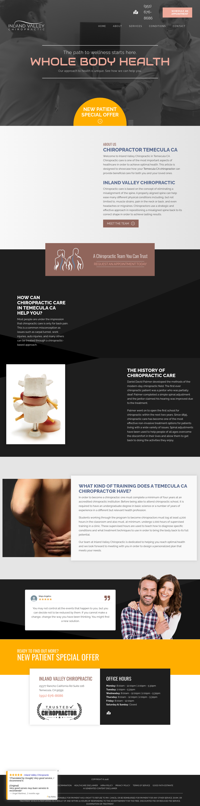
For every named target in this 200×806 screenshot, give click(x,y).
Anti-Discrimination (62, 785)
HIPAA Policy (106, 785)
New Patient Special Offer (100, 112)
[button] (121, 223)
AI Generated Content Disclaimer (100, 788)
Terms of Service (141, 785)
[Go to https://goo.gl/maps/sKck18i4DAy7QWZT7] (135, 12)
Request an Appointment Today (120, 264)
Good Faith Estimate (163, 785)
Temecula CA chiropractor (159, 168)
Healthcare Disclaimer (86, 785)
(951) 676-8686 (148, 12)
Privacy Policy (122, 785)
